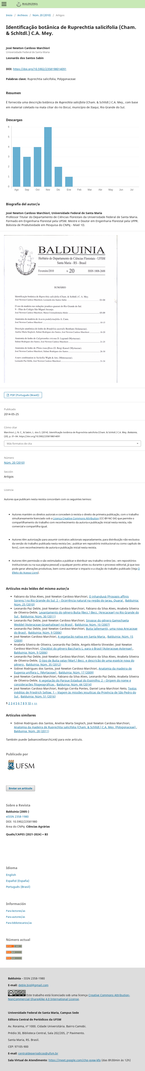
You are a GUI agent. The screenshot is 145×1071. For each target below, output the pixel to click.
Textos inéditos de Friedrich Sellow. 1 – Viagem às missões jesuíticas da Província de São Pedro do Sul (75, 692)
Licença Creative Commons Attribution (76, 518)
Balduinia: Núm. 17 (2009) (76, 672)
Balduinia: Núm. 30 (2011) (38, 616)
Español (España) (17, 881)
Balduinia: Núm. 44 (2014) (74, 684)
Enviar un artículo (20, 788)
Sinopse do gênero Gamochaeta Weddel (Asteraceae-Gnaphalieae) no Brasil (71, 622)
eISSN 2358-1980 (17, 816)
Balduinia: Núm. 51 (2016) (38, 696)
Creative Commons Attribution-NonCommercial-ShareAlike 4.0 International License (69, 997)
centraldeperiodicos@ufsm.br (38, 1053)
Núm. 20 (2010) (42, 15)
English (11, 875)
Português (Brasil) (18, 887)
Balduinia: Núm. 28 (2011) (31, 731)
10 (29, 703)
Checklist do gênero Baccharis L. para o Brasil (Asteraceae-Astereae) (86, 648)
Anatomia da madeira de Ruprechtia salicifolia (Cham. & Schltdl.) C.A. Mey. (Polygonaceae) (75, 727)
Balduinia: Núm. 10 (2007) (92, 624)
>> (35, 703)
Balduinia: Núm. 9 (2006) (45, 632)
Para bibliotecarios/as (19, 923)
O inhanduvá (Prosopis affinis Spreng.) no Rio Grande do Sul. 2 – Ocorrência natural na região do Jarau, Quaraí (71, 598)
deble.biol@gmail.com (33, 985)
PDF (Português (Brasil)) (24, 395)
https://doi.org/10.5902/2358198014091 (39, 69)
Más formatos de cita (19, 443)
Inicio (9, 15)
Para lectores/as (15, 911)
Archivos (22, 15)
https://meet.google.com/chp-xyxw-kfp (75, 1060)
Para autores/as (15, 917)
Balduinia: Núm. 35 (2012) (43, 664)
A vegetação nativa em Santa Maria (82, 636)
